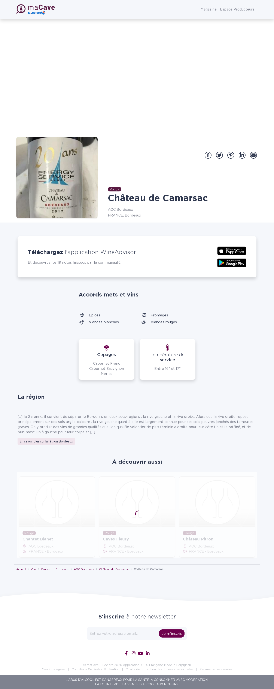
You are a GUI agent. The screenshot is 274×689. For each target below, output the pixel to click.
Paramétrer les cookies (216, 669)
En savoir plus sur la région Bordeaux (46, 441)
